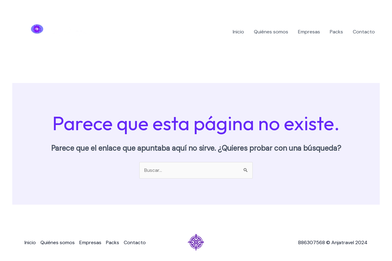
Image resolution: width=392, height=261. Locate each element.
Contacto (364, 31)
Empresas (309, 31)
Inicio (238, 31)
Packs (336, 31)
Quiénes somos (271, 31)
